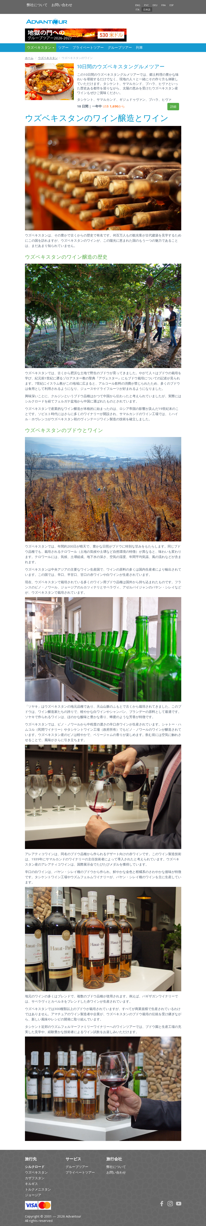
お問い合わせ (61, 5)
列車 (139, 47)
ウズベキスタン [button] (40, 47)
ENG (137, 5)
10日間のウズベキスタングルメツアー (121, 66)
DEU (155, 5)
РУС (146, 5)
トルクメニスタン (38, 1189)
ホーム (29, 58)
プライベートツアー (88, 47)
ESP (172, 5)
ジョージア (33, 1195)
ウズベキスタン (48, 58)
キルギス (31, 1183)
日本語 (146, 9)
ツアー (63, 47)
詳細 (173, 106)
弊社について (37, 5)
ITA (137, 9)
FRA (163, 5)
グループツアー (120, 47)
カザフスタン (34, 1178)
